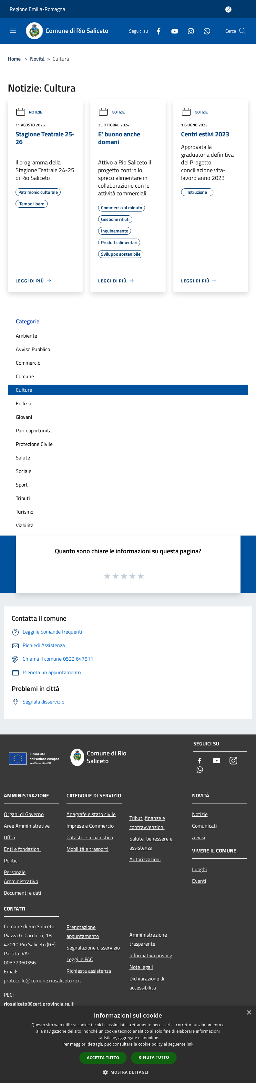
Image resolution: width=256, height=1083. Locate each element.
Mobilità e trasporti (87, 849)
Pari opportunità (34, 430)
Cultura (24, 390)
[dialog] (128, 1044)
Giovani (24, 417)
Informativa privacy (150, 955)
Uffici (9, 837)
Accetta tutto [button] (103, 1057)
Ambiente (26, 336)
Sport (22, 484)
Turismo (24, 512)
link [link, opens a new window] (190, 1044)
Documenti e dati (22, 893)
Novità (37, 59)
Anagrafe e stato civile (91, 814)
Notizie (28, 112)
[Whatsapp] (204, 30)
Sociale (23, 471)
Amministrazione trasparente (148, 939)
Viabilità (25, 525)
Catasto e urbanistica (90, 837)
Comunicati (204, 826)
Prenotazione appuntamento (83, 931)
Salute (23, 457)
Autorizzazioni (145, 859)
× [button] (248, 1012)
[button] (128, 1072)
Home (14, 59)
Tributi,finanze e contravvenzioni (147, 822)
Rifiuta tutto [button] (153, 1057)
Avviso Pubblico (33, 349)
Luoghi (199, 869)
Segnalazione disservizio (93, 947)
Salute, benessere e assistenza (150, 843)
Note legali (141, 967)
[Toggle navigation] (13, 30)
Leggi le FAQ (80, 959)
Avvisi (198, 837)
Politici (11, 860)
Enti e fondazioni (22, 849)
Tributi (23, 498)
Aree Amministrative (27, 826)
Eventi (199, 881)
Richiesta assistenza (89, 971)
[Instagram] (188, 30)
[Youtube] (172, 30)
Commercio (28, 363)
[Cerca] (242, 31)
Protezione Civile (34, 444)
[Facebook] (155, 30)
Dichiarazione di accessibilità (146, 983)
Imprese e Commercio (90, 826)
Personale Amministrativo (21, 876)
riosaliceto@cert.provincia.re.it (39, 1004)
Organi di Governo (24, 814)
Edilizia (23, 403)
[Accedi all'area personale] (228, 9)
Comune (25, 376)
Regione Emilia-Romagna (37, 9)
